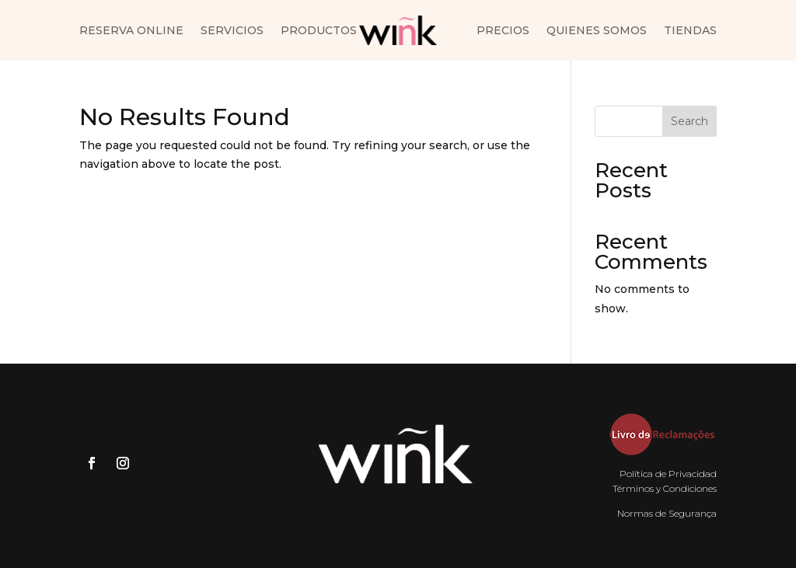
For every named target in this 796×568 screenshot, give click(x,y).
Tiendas (690, 31)
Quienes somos (596, 31)
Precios (503, 31)
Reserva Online (131, 31)
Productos (319, 31)
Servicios (232, 31)
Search (689, 121)
